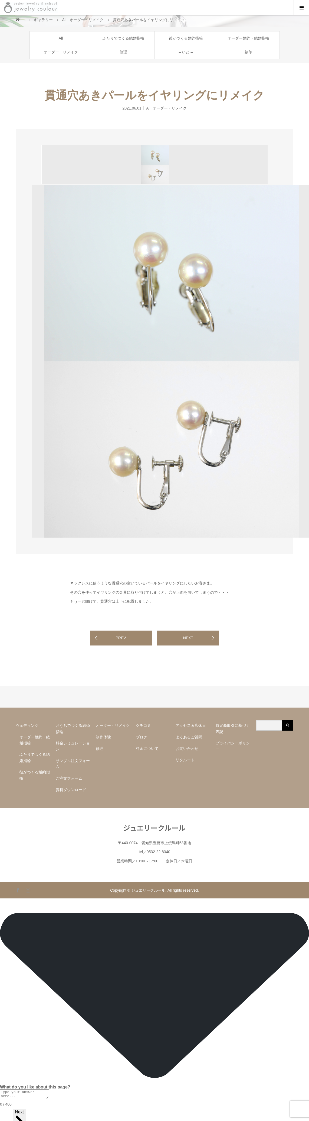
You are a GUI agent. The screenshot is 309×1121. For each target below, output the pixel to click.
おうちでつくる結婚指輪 (73, 728)
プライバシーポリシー (233, 746)
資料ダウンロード (71, 790)
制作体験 (103, 737)
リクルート (185, 760)
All (61, 38)
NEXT (188, 638)
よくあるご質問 (189, 737)
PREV (121, 638)
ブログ (141, 737)
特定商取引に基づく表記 (233, 728)
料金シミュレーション (73, 746)
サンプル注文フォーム (73, 764)
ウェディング (27, 725)
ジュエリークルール (154, 828)
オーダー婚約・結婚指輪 (248, 38)
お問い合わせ (187, 748)
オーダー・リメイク (61, 52)
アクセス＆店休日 (191, 725)
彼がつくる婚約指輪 (186, 38)
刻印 (248, 52)
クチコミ (143, 725)
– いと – (186, 52)
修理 (123, 52)
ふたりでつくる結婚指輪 (123, 38)
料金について (147, 748)
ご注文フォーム (69, 778)
